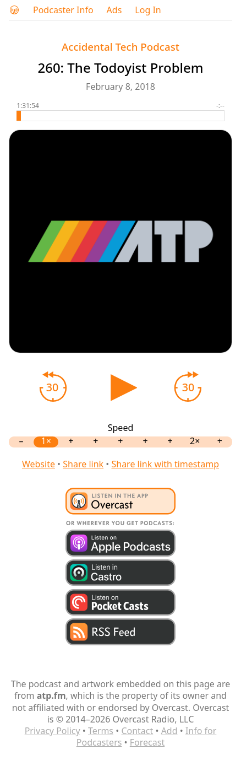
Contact (137, 731)
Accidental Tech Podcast (120, 46)
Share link (83, 464)
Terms (100, 731)
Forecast (147, 742)
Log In (148, 10)
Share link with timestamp (165, 464)
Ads (114, 10)
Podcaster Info (63, 10)
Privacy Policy (52, 731)
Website (38, 464)
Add (169, 731)
